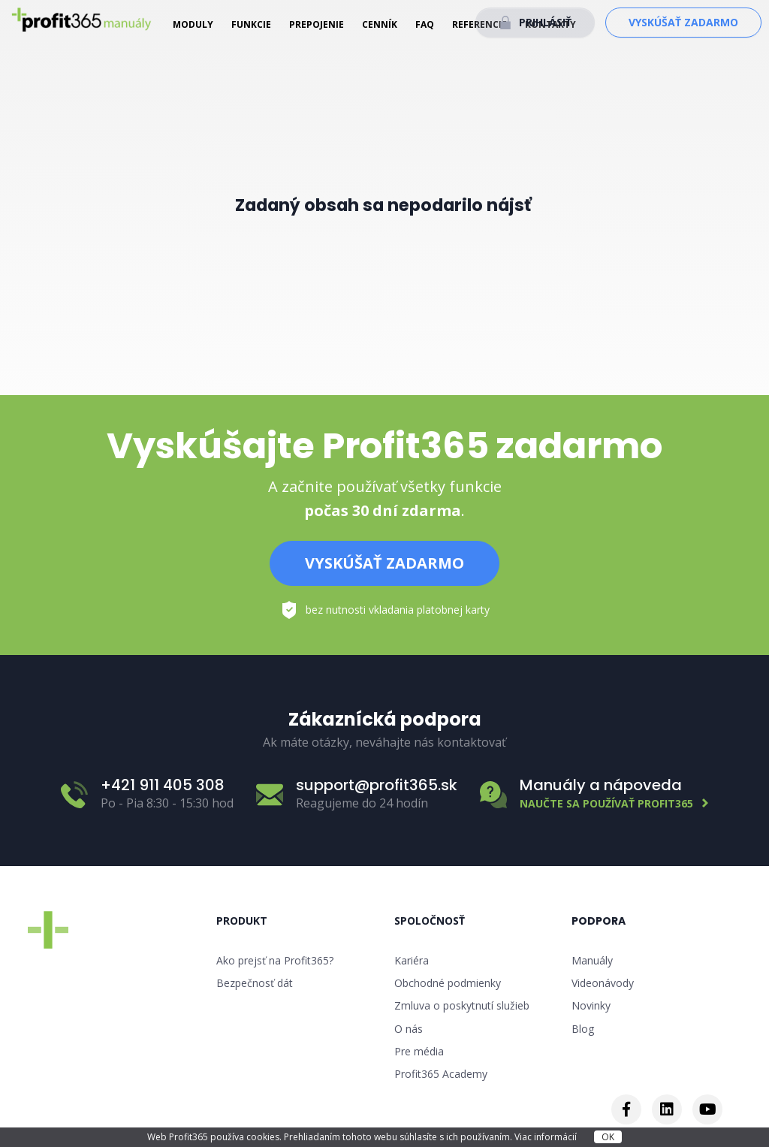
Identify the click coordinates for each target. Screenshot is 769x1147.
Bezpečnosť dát (254, 983)
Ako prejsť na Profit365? (274, 960)
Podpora (598, 920)
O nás (408, 1029)
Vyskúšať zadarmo (683, 22)
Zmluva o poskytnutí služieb (461, 1005)
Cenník (379, 24)
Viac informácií (546, 1136)
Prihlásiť (545, 22)
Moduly (193, 24)
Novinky (591, 1005)
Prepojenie (316, 24)
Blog (582, 1029)
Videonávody (602, 983)
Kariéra (411, 960)
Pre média (419, 1051)
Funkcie (251, 24)
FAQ (424, 24)
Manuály (592, 960)
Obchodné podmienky (447, 983)
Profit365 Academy (440, 1074)
